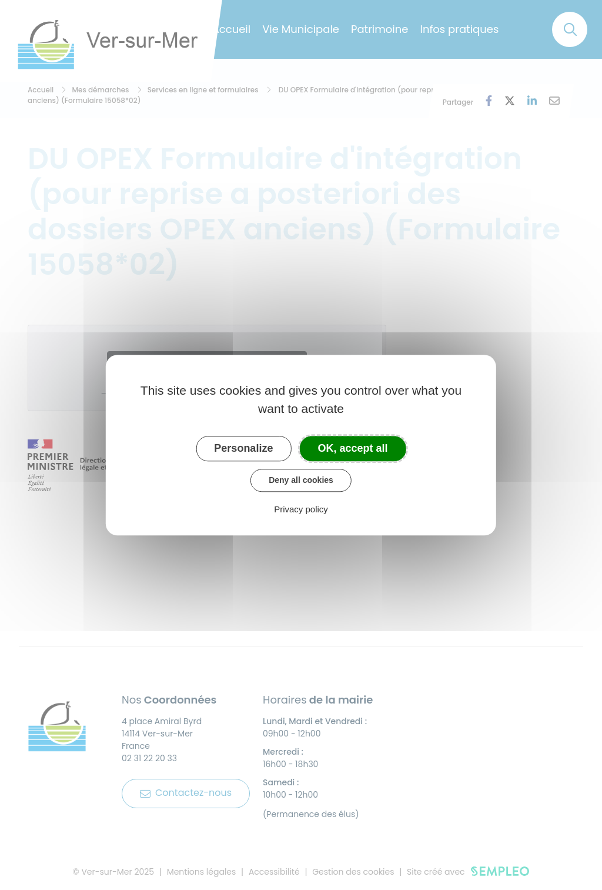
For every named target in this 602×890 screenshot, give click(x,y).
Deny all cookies (301, 480)
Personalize (243, 448)
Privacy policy (301, 509)
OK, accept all (353, 448)
